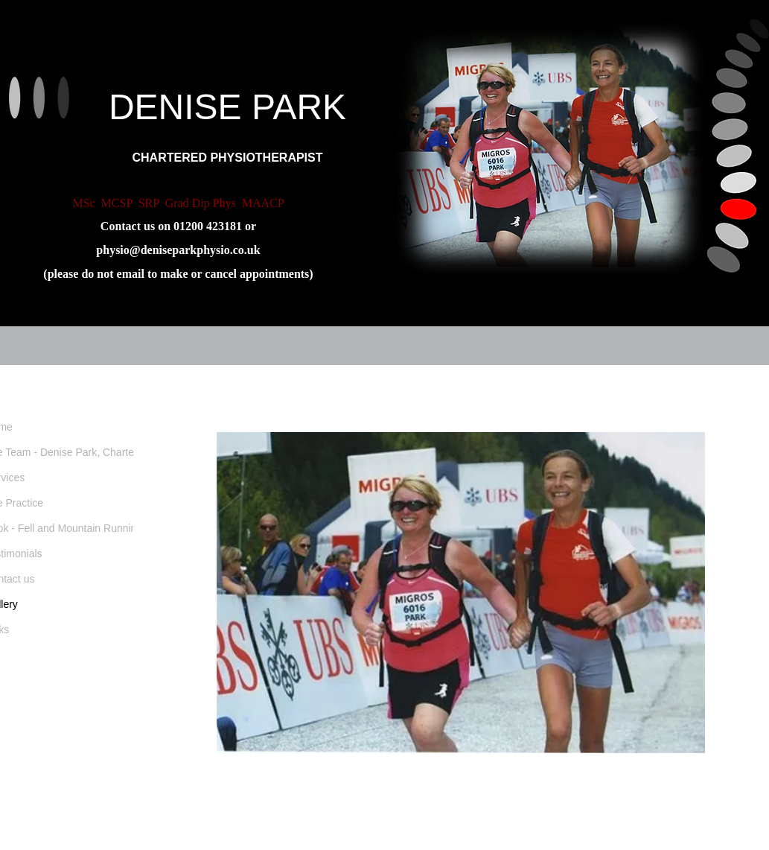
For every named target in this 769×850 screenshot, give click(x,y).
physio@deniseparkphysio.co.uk (178, 250)
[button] (461, 592)
